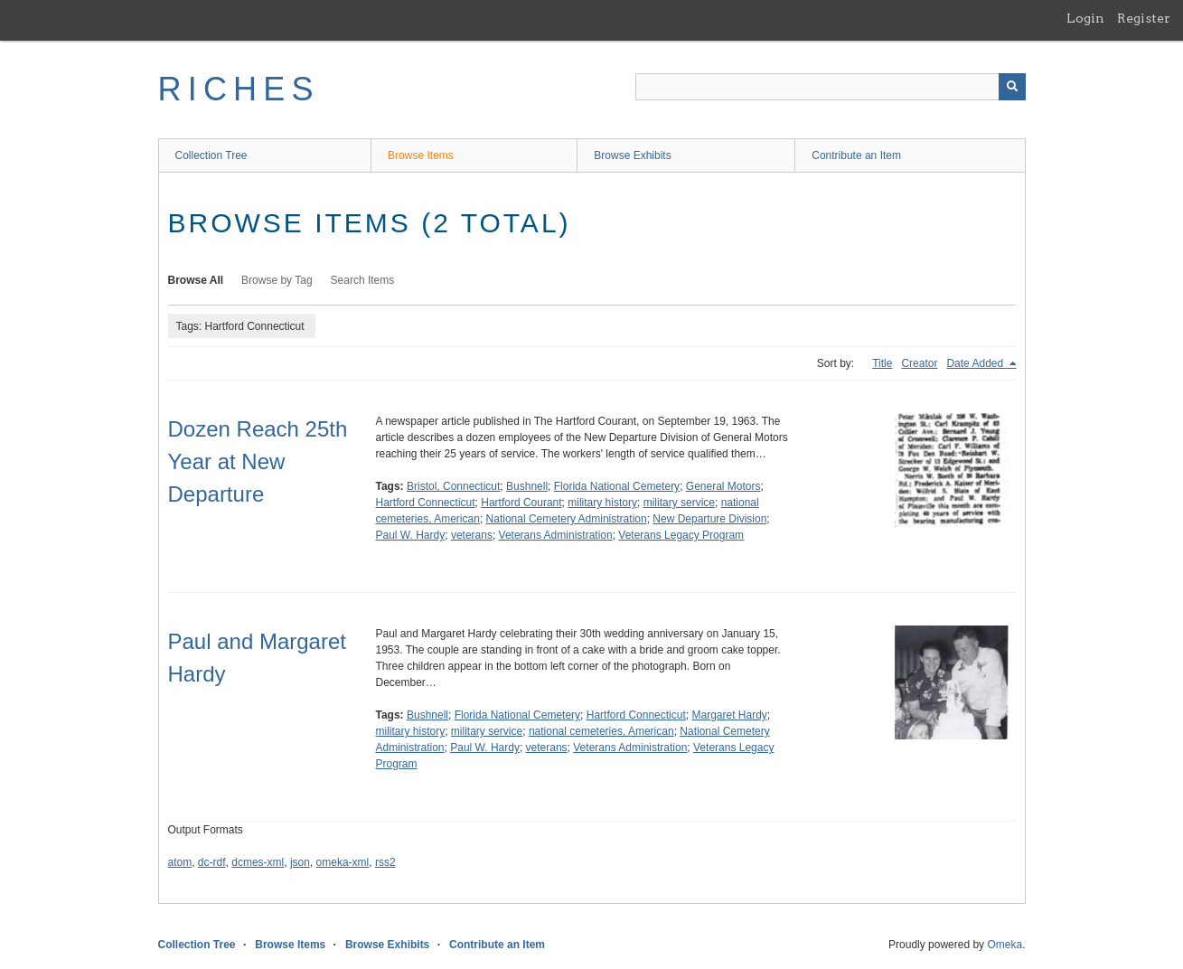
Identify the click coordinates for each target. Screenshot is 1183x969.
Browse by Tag (277, 280)
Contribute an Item (856, 155)
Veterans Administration (556, 535)
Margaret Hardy (728, 715)
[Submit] (1012, 86)
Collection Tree (211, 155)
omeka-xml (343, 862)
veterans (472, 535)
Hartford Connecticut (425, 502)
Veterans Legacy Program (681, 535)
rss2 (385, 862)
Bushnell (527, 486)
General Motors (723, 486)
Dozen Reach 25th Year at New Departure (258, 461)
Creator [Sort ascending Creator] (919, 363)
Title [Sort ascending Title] (882, 363)
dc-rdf (212, 862)
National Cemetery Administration (566, 519)
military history (602, 502)
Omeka (1004, 944)
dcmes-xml (257, 862)
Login (1085, 18)
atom (180, 862)
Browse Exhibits (632, 155)
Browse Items (421, 155)
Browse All (196, 280)
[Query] (830, 86)
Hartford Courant (521, 502)
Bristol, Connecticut (453, 486)
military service (679, 502)
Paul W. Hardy (411, 535)
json (300, 862)
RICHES (239, 89)
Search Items (363, 280)
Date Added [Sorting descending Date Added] (976, 363)
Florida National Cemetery (617, 486)
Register (1143, 18)
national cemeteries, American (601, 731)
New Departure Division (709, 519)
